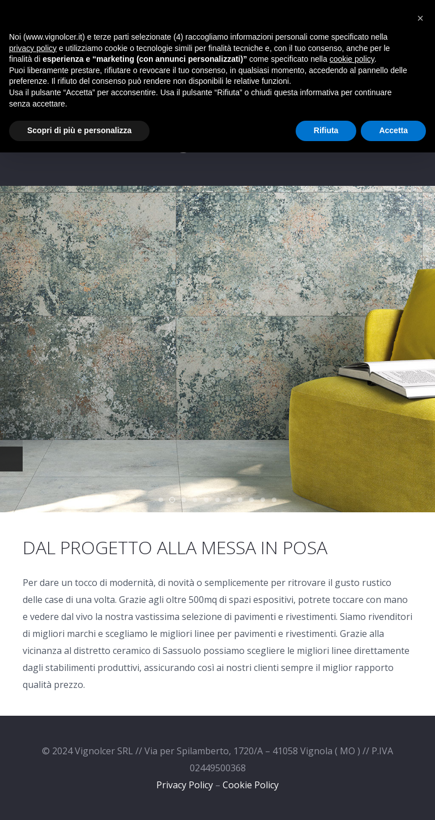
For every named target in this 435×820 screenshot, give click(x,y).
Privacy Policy (184, 785)
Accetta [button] (393, 130)
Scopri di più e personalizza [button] (79, 130)
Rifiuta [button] (326, 130)
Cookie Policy (251, 785)
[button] (420, 18)
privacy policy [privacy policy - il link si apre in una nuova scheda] (33, 48)
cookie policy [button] (352, 58)
